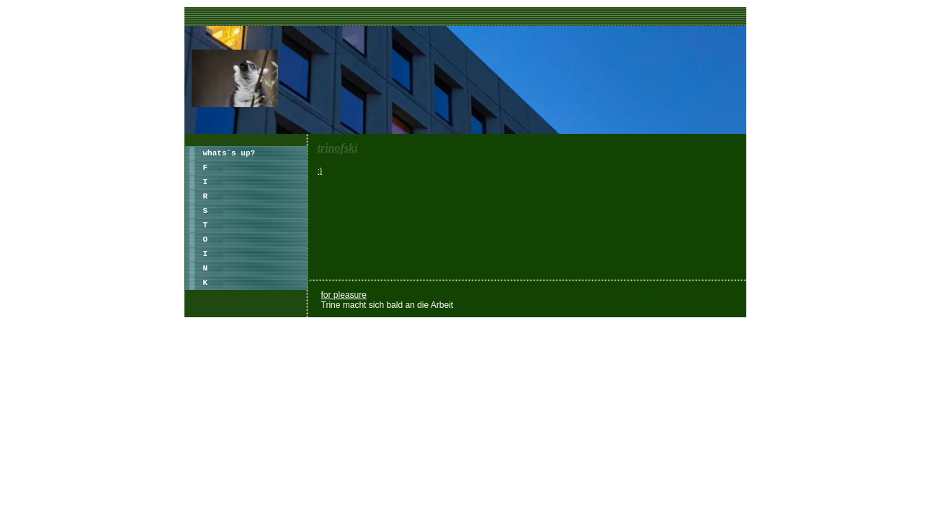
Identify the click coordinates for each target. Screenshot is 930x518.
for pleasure (344, 295)
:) (320, 170)
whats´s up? (229, 153)
